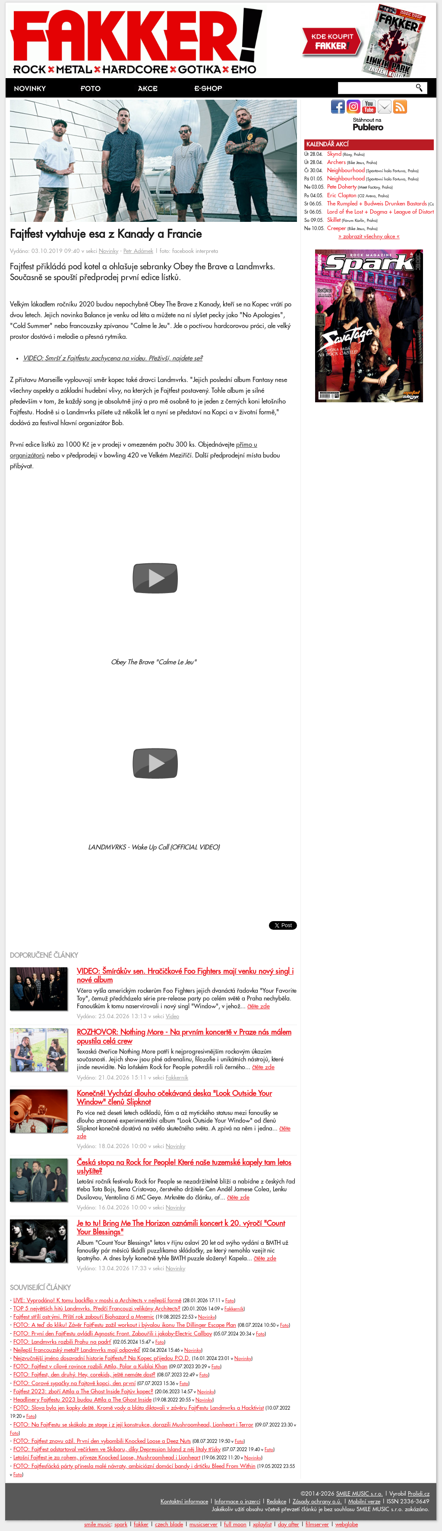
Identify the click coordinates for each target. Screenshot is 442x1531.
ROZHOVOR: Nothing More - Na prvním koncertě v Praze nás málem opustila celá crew (184, 1036)
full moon (235, 1525)
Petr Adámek (138, 251)
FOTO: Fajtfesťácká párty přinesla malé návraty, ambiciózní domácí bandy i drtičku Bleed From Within (134, 1466)
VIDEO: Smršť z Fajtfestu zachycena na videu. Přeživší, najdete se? (112, 358)
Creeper (336, 228)
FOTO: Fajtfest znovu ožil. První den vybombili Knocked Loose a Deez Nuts (102, 1441)
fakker (141, 1525)
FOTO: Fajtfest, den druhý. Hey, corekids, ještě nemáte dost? (84, 1375)
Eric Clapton (342, 196)
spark (120, 1525)
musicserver (203, 1525)
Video (172, 1016)
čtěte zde (258, 1006)
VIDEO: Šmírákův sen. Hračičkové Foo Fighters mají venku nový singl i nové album (185, 976)
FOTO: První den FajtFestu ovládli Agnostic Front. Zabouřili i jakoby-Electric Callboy (112, 1334)
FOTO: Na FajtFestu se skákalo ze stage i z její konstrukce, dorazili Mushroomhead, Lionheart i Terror (133, 1425)
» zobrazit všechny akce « (369, 237)
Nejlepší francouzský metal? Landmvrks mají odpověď (76, 1350)
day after (288, 1525)
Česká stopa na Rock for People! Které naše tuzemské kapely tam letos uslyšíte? (184, 1167)
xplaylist (262, 1525)
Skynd (334, 154)
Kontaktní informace (184, 1502)
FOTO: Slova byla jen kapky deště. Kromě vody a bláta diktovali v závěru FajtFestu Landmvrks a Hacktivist (138, 1408)
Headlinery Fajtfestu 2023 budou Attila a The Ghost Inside (82, 1400)
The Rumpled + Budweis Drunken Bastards (377, 204)
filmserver (317, 1525)
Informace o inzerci (237, 1502)
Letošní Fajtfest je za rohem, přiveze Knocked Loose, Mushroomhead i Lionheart (106, 1458)
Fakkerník (177, 1078)
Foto (229, 1301)
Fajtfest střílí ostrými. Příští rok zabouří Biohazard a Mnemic (83, 1317)
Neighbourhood (346, 170)
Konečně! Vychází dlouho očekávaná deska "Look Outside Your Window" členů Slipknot (174, 1098)
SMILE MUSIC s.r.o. (359, 1494)
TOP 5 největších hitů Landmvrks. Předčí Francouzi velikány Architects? (96, 1309)
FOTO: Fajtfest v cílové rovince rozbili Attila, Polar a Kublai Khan (90, 1367)
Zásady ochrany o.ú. (317, 1502)
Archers (336, 162)
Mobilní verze (364, 1502)
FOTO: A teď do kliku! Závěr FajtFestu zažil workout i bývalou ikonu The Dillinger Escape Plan (124, 1325)
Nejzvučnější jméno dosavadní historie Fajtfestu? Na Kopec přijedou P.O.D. (101, 1358)
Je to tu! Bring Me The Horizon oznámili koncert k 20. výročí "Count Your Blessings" (181, 1228)
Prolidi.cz (418, 1494)
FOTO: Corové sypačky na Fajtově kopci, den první (74, 1383)
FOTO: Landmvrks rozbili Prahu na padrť (62, 1342)
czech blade (169, 1525)
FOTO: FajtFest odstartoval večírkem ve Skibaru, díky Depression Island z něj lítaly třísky (117, 1449)
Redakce (276, 1502)
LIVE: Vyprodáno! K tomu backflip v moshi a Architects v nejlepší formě (97, 1300)
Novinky (108, 251)
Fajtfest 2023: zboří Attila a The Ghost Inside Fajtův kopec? (83, 1392)
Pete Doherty (342, 187)
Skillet (334, 220)
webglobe (346, 1525)
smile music (97, 1525)
